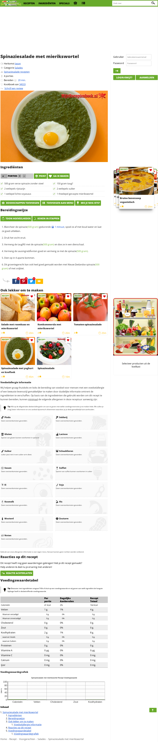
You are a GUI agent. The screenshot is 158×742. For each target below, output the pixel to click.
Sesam (6, 467)
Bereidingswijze (16, 718)
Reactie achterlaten (17, 573)
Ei (3, 484)
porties (9, 76)
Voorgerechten (27, 739)
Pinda (5, 417)
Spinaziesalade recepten (17, 71)
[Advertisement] (79, 29)
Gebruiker (118, 56)
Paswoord (118, 63)
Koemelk (7, 501)
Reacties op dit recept (19, 727)
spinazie (29, 226)
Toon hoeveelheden (16, 218)
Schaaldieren (64, 451)
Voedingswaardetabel (19, 730)
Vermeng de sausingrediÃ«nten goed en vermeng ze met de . (46, 251)
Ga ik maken (59, 176)
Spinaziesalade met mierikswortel (20, 712)
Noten (6, 535)
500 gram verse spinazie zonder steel (23, 183)
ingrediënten (47, 3)
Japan (18, 63)
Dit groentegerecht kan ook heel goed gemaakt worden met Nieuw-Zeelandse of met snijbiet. (50, 266)
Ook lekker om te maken (21, 721)
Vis (59, 501)
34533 (22, 84)
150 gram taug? (65, 183)
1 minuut (57, 226)
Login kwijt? (124, 77)
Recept (13, 739)
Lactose (62, 434)
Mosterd (7, 518)
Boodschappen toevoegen (20, 202)
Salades (19, 67)
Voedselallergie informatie (28, 724)
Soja (60, 484)
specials (64, 3)
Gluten (6, 434)
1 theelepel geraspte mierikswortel (75, 193)
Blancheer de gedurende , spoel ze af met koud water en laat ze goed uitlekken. (52, 229)
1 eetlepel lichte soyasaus (17, 193)
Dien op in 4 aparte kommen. (19, 257)
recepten (29, 3)
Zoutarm (62, 518)
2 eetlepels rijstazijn (14, 188)
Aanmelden (147, 77)
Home (3, 739)
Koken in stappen (46, 218)
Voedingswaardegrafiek (26, 733)
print (40, 176)
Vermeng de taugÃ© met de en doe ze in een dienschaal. (44, 244)
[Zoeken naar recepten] (135, 3)
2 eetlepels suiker (66, 188)
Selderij (61, 417)
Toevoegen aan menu (57, 202)
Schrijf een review (13, 88)
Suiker (6, 451)
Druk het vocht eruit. (15, 237)
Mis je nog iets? (88, 202)
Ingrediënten (15, 715)
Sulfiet (61, 467)
